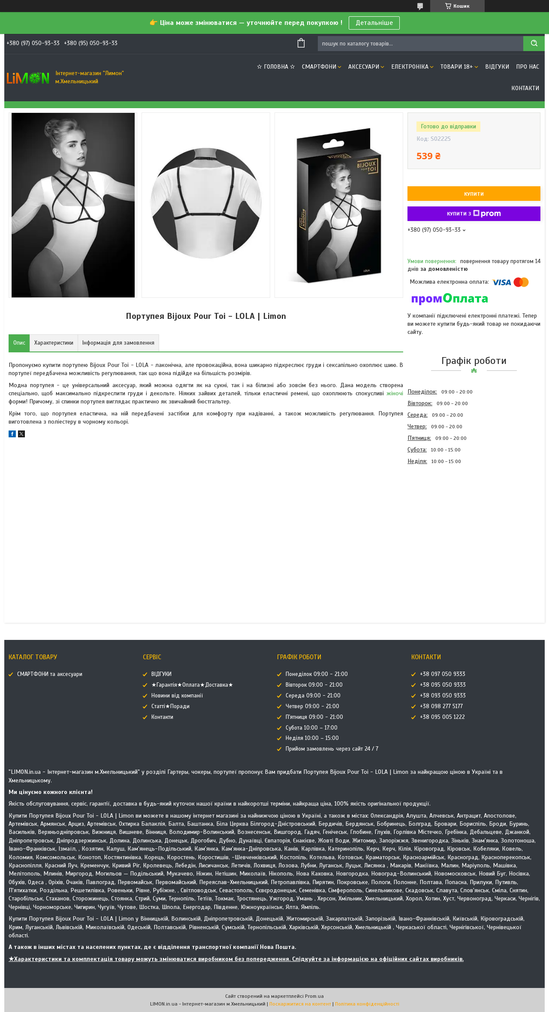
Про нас (527, 66)
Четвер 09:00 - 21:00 (312, 706)
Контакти (525, 88)
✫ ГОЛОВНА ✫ (276, 66)
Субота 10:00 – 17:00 (312, 727)
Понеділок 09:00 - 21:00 (317, 674)
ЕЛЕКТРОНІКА (409, 66)
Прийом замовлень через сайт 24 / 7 (332, 748)
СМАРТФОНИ (319, 66)
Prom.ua (314, 996)
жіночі (394, 393)
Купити (474, 194)
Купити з (474, 214)
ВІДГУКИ (497, 66)
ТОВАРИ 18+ (456, 66)
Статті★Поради (170, 706)
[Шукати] (534, 43)
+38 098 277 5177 (441, 706)
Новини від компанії (177, 695)
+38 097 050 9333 (442, 674)
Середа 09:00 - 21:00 (313, 695)
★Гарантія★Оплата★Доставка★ (192, 685)
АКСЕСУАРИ (363, 66)
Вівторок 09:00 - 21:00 (314, 685)
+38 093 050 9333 (443, 695)
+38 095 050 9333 (443, 685)
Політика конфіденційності (367, 1004)
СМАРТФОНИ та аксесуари (49, 674)
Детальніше (374, 22)
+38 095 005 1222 (442, 717)
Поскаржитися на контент (300, 1004)
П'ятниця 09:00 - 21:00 (314, 717)
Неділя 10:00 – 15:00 (312, 738)
